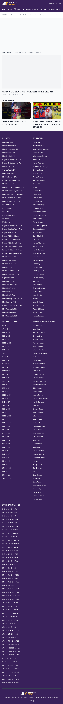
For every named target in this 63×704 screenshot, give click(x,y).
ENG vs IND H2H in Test (10, 592)
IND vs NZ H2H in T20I (10, 554)
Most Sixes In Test (8, 295)
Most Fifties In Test (9, 260)
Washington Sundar (40, 156)
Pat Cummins (38, 437)
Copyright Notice (34, 697)
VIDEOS (60, 9)
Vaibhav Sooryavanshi (41, 149)
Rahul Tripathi (38, 222)
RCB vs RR (5, 471)
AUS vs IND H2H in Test (10, 637)
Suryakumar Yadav (40, 381)
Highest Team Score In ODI (12, 253)
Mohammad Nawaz (40, 485)
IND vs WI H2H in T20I (10, 512)
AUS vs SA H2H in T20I (10, 624)
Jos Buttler (37, 471)
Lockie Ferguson (39, 267)
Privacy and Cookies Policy (49, 697)
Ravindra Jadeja (38, 343)
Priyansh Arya (38, 208)
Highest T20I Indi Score (10, 236)
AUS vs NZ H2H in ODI (10, 634)
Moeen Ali (36, 298)
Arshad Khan (37, 173)
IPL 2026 (4, 15)
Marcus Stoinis (38, 454)
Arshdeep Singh (39, 205)
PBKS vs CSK (6, 343)
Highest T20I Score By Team (12, 243)
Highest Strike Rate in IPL (11, 180)
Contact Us (15, 697)
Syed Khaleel (37, 285)
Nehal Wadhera (38, 163)
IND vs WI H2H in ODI (10, 516)
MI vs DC (5, 367)
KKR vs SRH (6, 426)
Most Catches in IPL (9, 177)
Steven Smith (38, 444)
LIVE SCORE (6, 9)
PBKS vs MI (6, 447)
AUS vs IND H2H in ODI (10, 644)
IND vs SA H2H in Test (10, 530)
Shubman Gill (38, 339)
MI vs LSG (5, 430)
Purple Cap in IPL (8, 166)
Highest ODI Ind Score (10, 232)
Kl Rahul (36, 357)
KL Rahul (36, 187)
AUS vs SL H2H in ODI (10, 617)
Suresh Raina (38, 312)
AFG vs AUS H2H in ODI (10, 679)
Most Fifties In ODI (9, 257)
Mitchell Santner (39, 253)
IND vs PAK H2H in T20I (10, 544)
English (51, 3)
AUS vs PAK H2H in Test (10, 672)
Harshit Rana (37, 232)
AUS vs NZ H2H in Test (10, 665)
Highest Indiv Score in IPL (11, 163)
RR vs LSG (5, 437)
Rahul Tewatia (38, 153)
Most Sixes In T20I (9, 292)
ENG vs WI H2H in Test (10, 683)
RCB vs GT (6, 402)
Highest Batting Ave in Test (12, 229)
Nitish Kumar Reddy (40, 353)
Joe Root (36, 461)
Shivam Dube (38, 409)
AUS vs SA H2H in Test (10, 620)
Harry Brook (37, 464)
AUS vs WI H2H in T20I (10, 606)
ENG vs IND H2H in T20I (11, 596)
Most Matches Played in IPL (12, 191)
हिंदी (60, 3)
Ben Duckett (37, 468)
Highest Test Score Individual (12, 239)
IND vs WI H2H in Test (10, 509)
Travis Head (37, 440)
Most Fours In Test (9, 267)
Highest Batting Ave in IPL (11, 159)
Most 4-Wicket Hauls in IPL (12, 198)
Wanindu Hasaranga (40, 166)
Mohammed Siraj (39, 364)
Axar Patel (36, 405)
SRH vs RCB (6, 478)
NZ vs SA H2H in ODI (9, 662)
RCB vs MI (6, 454)
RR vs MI (5, 451)
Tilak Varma (37, 388)
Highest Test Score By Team (12, 246)
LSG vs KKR (6, 409)
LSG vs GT (5, 388)
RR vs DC (5, 374)
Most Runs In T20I (8, 281)
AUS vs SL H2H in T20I (10, 613)
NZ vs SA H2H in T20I (9, 658)
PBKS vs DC (6, 371)
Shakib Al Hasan (39, 288)
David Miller (37, 194)
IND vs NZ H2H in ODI (10, 558)
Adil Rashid (37, 478)
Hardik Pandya (38, 250)
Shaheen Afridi (38, 496)
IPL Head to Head (8, 215)
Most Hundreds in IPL (10, 149)
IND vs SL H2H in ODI (10, 526)
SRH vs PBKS (6, 468)
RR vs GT (5, 398)
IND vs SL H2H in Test (10, 519)
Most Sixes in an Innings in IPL (13, 194)
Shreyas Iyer (37, 201)
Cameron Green (39, 229)
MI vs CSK (5, 339)
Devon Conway (38, 278)
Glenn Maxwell (38, 451)
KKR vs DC (6, 360)
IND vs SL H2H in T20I (10, 523)
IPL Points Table (8, 205)
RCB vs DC (6, 378)
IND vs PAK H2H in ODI (10, 547)
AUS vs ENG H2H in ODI (10, 655)
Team (13, 15)
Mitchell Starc (38, 184)
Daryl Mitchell (38, 236)
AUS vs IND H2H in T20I (10, 641)
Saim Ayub (37, 482)
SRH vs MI (6, 458)
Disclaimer (24, 697)
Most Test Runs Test (9, 285)
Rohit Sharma (38, 325)
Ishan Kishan (37, 416)
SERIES (16, 9)
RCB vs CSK (6, 350)
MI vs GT (5, 392)
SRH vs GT (6, 405)
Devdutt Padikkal (39, 426)
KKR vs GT (5, 385)
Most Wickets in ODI (9, 309)
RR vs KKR (5, 419)
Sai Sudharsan (38, 430)
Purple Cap (55, 15)
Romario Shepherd (40, 226)
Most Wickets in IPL (9, 146)
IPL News (5, 219)
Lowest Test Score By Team (12, 250)
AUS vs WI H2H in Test (10, 603)
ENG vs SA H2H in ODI (10, 578)
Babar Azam (37, 492)
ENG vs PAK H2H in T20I (11, 585)
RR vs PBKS (6, 461)
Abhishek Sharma (39, 215)
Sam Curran (37, 219)
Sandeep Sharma (39, 271)
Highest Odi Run (8, 278)
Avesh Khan (37, 292)
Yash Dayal (37, 281)
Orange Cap (44, 15)
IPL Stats (5, 212)
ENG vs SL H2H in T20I (10, 564)
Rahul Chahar (38, 246)
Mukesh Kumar (38, 146)
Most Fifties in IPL (8, 153)
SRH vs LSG (6, 444)
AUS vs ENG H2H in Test (10, 648)
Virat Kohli (37, 329)
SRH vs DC (6, 381)
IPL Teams (6, 222)
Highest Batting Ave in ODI (12, 226)
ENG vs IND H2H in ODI (10, 599)
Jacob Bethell (37, 191)
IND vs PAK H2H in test (10, 540)
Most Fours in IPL (8, 184)
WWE (51, 9)
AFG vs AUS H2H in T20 (10, 676)
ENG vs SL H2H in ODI (10, 568)
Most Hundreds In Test (10, 274)
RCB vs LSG (6, 440)
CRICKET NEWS (28, 9)
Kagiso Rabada (38, 316)
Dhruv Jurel (37, 142)
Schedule (33, 15)
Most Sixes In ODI (8, 288)
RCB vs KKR (6, 423)
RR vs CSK (5, 346)
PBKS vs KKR (6, 416)
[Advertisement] (31, 32)
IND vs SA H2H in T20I (10, 533)
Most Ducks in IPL (8, 156)
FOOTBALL (41, 9)
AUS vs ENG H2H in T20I (11, 651)
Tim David (36, 159)
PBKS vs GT (6, 395)
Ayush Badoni (38, 346)
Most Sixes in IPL (8, 173)
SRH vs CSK (6, 353)
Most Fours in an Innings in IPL (13, 187)
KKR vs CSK (6, 332)
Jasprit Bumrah (38, 239)
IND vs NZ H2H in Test (10, 551)
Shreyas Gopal (38, 170)
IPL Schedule (7, 208)
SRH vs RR (6, 475)
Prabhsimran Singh (40, 305)
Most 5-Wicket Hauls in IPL (12, 201)
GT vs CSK (5, 329)
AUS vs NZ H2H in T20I (10, 630)
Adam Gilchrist (38, 309)
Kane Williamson (39, 243)
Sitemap (31, 701)
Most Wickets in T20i (9, 316)
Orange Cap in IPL (8, 170)
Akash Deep (37, 419)
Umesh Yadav (38, 302)
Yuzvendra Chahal (39, 212)
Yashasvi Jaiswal (39, 180)
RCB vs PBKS (6, 464)
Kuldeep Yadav (38, 374)
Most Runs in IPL (8, 142)
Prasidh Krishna (38, 378)
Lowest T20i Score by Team (12, 305)
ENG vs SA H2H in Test (10, 571)
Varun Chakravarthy (40, 398)
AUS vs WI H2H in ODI (10, 610)
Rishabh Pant (38, 423)
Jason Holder (37, 295)
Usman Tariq (37, 499)
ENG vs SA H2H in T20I (10, 575)
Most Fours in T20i (9, 302)
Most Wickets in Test (9, 312)
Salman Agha (38, 489)
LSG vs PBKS (6, 433)
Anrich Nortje (38, 177)
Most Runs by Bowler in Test (12, 298)
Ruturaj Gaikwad (39, 274)
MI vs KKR (5, 412)
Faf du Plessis (38, 260)
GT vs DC (5, 357)
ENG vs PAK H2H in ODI (10, 589)
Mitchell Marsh (38, 433)
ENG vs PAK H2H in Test (10, 582)
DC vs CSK (6, 325)
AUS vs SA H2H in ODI (10, 627)
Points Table (23, 15)
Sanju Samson (38, 257)
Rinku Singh (37, 392)
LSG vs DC (6, 364)
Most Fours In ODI (9, 264)
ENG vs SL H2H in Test (10, 561)
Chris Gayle (37, 264)
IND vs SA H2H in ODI (10, 537)
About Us (8, 697)
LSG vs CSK (6, 336)
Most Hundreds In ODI (10, 271)
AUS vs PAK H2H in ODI (10, 669)
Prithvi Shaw (37, 198)
